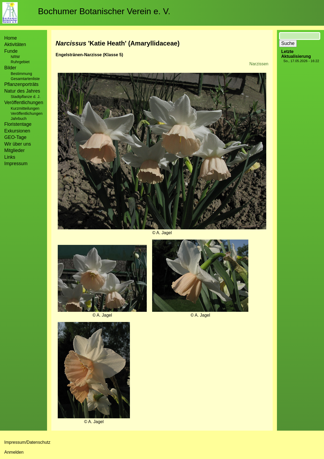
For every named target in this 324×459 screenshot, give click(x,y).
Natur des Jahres (22, 91)
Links (9, 157)
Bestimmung (21, 73)
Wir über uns (17, 144)
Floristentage (18, 124)
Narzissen (258, 64)
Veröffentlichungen (27, 113)
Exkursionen (17, 131)
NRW (15, 57)
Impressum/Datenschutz (27, 442)
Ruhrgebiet (20, 62)
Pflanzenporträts (21, 84)
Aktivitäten (15, 44)
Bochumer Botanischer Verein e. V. (104, 11)
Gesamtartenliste (25, 79)
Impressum (16, 163)
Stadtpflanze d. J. (25, 96)
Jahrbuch (18, 118)
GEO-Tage (15, 137)
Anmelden (14, 452)
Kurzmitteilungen (25, 108)
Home (10, 38)
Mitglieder (14, 150)
